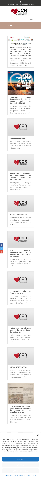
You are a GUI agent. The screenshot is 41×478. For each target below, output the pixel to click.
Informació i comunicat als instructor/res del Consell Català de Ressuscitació (20, 177)
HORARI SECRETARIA (18, 138)
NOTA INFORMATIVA (18, 367)
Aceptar (20, 459)
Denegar (20, 465)
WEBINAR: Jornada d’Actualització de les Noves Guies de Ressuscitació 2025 (20, 100)
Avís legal (33, 475)
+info (26, 65)
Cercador (11, 4)
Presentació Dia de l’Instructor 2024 (20, 292)
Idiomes (32, 5)
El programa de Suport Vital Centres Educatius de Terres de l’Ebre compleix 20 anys (20, 409)
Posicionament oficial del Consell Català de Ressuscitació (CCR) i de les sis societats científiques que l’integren (20, 51)
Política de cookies (10, 475)
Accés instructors (22, 4)
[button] (38, 435)
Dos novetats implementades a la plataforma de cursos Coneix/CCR (20, 253)
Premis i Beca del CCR (18, 214)
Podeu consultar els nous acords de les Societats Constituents (20, 330)
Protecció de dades (23, 475)
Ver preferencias (20, 471)
